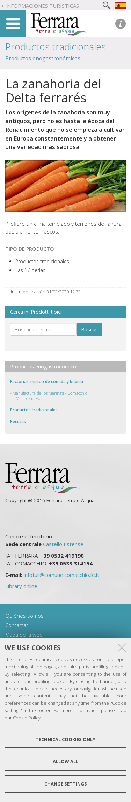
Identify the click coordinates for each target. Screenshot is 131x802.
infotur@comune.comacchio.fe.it (61, 574)
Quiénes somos (24, 615)
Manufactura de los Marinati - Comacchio (50, 393)
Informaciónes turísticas (42, 5)
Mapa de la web (24, 634)
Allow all (65, 761)
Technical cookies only (65, 739)
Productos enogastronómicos (42, 58)
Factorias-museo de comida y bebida (46, 382)
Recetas (18, 421)
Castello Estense (63, 543)
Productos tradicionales (55, 46)
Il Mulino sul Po (26, 398)
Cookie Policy (27, 718)
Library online (21, 585)
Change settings (65, 784)
